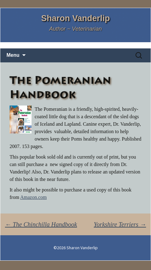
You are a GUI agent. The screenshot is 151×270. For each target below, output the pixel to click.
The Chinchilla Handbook (41, 224)
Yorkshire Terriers (120, 224)
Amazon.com (33, 197)
